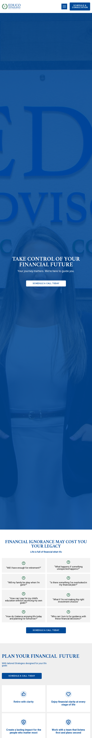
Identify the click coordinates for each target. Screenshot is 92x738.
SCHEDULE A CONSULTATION (80, 6)
